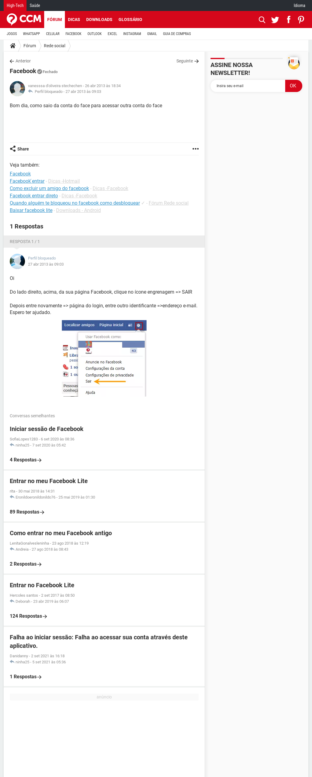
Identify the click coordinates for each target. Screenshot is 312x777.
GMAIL (152, 34)
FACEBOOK (73, 34)
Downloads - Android (78, 210)
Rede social (54, 45)
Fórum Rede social (169, 203)
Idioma (299, 5)
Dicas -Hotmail (64, 181)
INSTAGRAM (132, 34)
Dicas (74, 19)
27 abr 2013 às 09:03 (83, 91)
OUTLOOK (94, 34)
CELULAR (52, 34)
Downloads (99, 19)
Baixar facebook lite (31, 210)
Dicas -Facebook (110, 188)
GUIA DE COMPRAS (177, 34)
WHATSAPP (31, 34)
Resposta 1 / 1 (25, 241)
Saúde (35, 5)
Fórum (54, 19)
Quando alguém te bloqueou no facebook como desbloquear (75, 203)
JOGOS (12, 34)
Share (23, 149)
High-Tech (15, 5)
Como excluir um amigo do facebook (49, 188)
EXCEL (112, 34)
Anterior (23, 60)
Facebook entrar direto (34, 196)
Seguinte (184, 60)
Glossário (130, 19)
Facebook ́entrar (27, 181)
